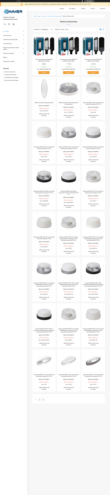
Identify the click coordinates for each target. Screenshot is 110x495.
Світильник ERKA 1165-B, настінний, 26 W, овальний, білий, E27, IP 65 (68, 375)
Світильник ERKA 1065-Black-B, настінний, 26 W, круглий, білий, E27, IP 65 (69, 193)
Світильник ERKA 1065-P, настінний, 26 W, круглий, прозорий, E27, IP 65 (93, 192)
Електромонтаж (7, 43)
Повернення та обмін (8, 61)
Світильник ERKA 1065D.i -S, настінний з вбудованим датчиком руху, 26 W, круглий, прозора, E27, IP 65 (44, 284)
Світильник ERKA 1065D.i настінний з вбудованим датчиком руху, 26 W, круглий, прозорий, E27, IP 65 (68, 238)
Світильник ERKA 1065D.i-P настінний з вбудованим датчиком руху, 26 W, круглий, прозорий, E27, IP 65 (68, 330)
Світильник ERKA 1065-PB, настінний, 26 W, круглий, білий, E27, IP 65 (44, 237)
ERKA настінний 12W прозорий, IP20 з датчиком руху (68, 103)
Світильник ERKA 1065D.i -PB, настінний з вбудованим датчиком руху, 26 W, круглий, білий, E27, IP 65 (93, 330)
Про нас (93, 8)
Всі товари (6, 31)
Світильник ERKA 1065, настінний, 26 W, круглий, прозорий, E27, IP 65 (93, 103)
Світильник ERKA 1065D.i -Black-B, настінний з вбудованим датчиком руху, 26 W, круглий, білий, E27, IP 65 (44, 330)
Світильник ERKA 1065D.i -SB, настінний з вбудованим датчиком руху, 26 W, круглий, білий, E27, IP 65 (68, 284)
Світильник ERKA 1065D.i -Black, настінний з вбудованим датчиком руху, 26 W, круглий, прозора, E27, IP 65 (93, 284)
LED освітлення (7, 35)
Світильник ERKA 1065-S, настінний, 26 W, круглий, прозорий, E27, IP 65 (68, 147)
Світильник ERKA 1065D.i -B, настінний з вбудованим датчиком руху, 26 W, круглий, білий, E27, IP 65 (93, 238)
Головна (61, 8)
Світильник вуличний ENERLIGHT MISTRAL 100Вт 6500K (93, 60)
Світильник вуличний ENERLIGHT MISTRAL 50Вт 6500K (68, 60)
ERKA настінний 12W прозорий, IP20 (44, 102)
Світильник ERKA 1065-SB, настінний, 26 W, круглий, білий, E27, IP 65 (93, 147)
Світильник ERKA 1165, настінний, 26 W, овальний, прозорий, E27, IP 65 (44, 375)
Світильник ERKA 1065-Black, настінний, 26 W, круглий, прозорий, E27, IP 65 (44, 192)
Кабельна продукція (8, 53)
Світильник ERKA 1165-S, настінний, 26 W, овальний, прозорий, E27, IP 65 (93, 375)
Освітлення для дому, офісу (10, 39)
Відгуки (5, 57)
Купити (44, 72)
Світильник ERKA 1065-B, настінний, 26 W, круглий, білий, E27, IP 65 (44, 147)
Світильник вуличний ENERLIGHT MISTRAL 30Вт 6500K (44, 60)
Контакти (102, 8)
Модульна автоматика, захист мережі (11, 48)
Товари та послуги (41, 16)
